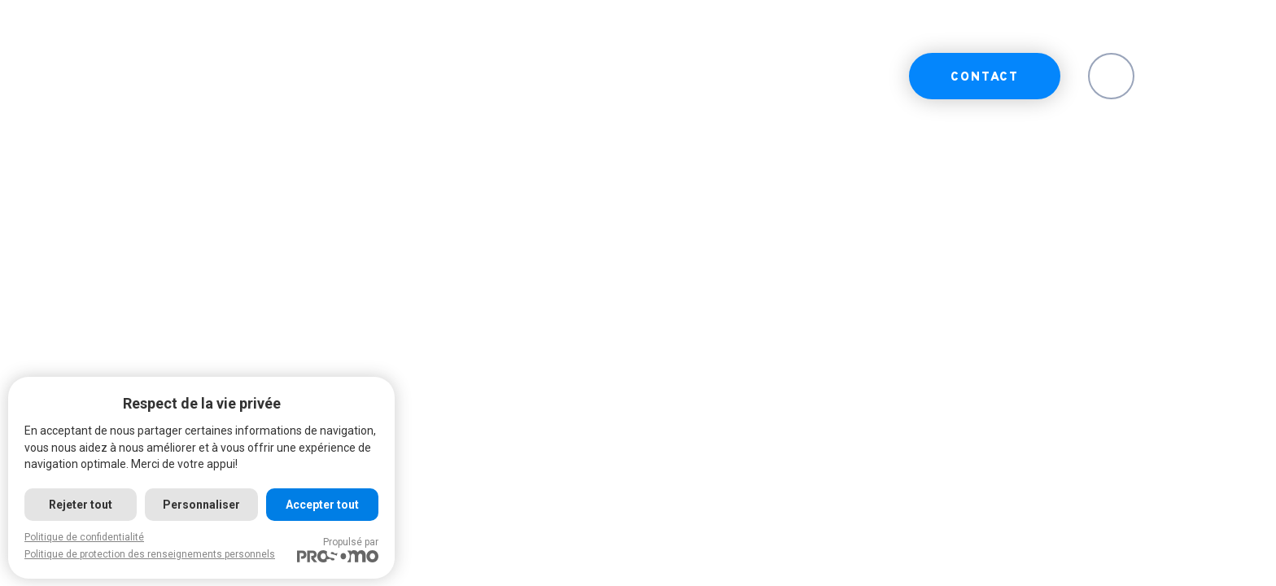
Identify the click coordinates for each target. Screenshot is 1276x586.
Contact (984, 77)
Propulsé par (337, 549)
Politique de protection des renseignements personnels (149, 554)
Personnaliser (201, 504)
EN (1111, 77)
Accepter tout (322, 504)
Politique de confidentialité (84, 537)
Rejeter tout (80, 504)
